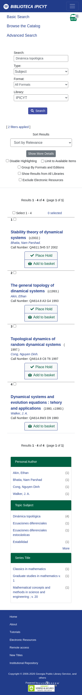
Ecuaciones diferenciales (30, 523)
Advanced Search (22, 35)
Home (13, 616)
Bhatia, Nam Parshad (27, 480)
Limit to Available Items (58, 161)
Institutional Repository (24, 663)
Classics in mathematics (29, 569)
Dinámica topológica (26, 516)
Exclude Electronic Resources (41, 180)
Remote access (19, 647)
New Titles (16, 655)
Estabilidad (20, 542)
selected (55, 213)
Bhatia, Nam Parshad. (26, 242)
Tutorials (15, 632)
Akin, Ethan (18, 296)
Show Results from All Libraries (41, 173)
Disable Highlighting (21, 161)
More (66, 548)
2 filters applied (18, 127)
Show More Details (41, 153)
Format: (41, 82)
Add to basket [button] (41, 263)
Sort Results (41, 134)
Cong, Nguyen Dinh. (24, 354)
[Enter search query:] (41, 58)
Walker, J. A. (19, 413)
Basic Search (18, 17)
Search (38, 111)
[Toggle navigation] (72, 6)
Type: (41, 69)
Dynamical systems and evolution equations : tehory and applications (36, 403)
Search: (41, 56)
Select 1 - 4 (24, 213)
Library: (41, 95)
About (13, 624)
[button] (41, 255)
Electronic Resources (23, 639)
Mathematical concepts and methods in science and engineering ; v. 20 (31, 592)
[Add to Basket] (14, 219)
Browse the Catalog (23, 26)
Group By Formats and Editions (41, 167)
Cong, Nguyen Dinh (26, 487)
